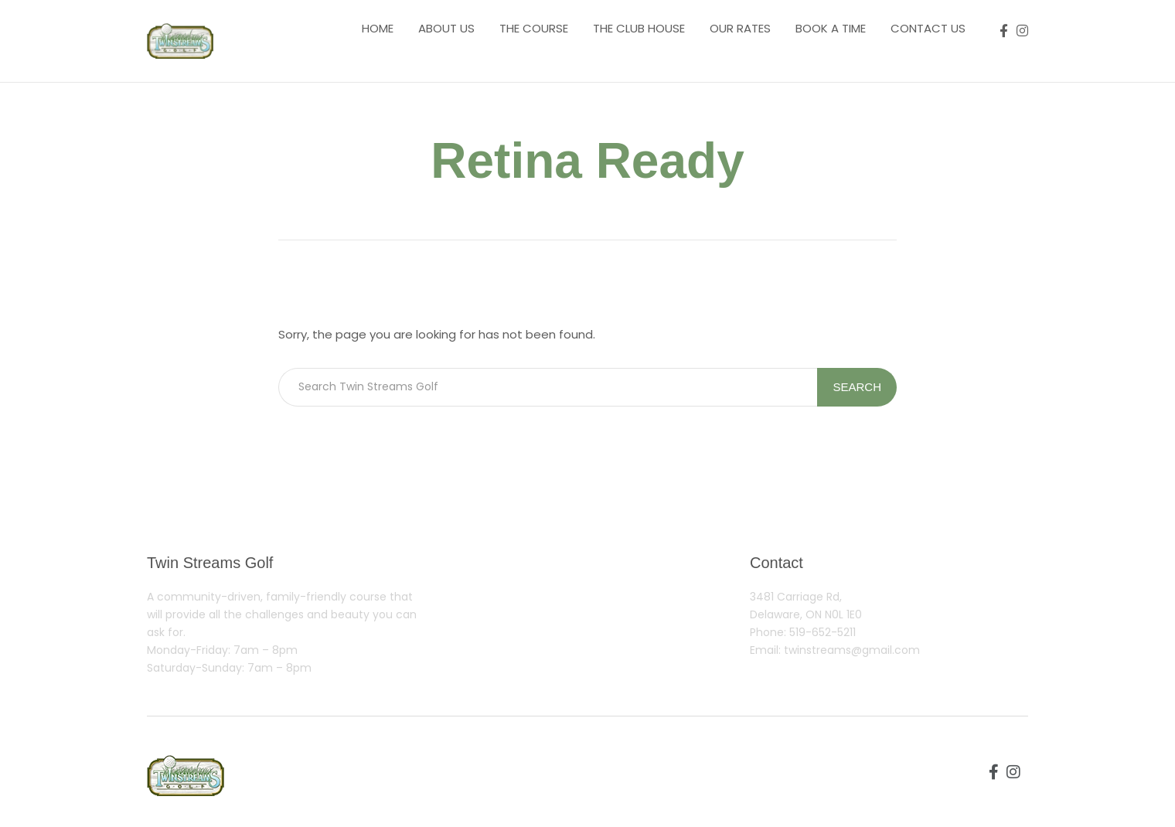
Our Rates (740, 28)
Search (857, 386)
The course (533, 28)
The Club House (639, 28)
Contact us (928, 28)
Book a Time (830, 28)
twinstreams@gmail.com (852, 650)
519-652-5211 (822, 632)
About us (446, 28)
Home (377, 28)
